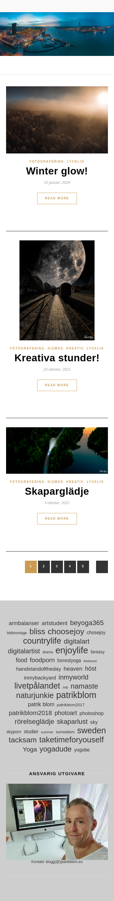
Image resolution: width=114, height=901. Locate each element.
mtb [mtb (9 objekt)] (65, 687)
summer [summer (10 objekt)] (47, 732)
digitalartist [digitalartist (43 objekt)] (24, 651)
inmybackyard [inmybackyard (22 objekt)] (40, 678)
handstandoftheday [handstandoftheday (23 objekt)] (38, 669)
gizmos (55, 348)
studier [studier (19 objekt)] (31, 731)
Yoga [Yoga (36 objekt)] (30, 749)
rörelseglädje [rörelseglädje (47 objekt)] (34, 721)
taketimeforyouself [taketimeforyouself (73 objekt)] (71, 740)
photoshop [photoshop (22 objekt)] (91, 713)
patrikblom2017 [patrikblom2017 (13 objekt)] (71, 705)
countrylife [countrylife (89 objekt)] (42, 641)
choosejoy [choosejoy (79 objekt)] (66, 631)
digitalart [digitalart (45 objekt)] (77, 641)
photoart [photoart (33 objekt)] (65, 713)
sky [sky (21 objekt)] (94, 722)
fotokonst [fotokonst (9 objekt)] (90, 661)
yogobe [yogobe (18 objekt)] (82, 749)
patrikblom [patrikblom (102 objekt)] (76, 695)
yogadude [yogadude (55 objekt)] (55, 749)
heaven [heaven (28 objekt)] (73, 668)
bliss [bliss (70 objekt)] (37, 631)
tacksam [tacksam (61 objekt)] (23, 740)
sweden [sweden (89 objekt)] (91, 730)
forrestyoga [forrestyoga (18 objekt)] (69, 660)
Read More (57, 198)
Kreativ (75, 348)
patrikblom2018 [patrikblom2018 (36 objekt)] (30, 712)
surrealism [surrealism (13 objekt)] (65, 732)
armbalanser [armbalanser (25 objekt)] (24, 623)
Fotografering (46, 161)
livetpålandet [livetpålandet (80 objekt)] (37, 686)
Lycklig (76, 161)
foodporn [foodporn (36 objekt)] (42, 659)
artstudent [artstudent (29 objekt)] (54, 623)
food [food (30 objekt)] (21, 660)
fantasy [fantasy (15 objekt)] (98, 651)
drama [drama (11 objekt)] (48, 652)
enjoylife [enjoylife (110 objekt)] (71, 650)
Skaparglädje (57, 491)
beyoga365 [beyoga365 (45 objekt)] (87, 623)
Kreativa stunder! (57, 357)
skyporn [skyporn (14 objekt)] (13, 731)
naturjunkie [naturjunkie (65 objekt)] (35, 695)
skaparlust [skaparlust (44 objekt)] (72, 721)
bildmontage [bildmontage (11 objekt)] (17, 633)
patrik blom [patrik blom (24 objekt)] (41, 704)
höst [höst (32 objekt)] (90, 668)
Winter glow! (57, 171)
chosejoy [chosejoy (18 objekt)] (96, 632)
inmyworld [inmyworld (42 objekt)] (73, 677)
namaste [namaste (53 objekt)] (84, 686)
